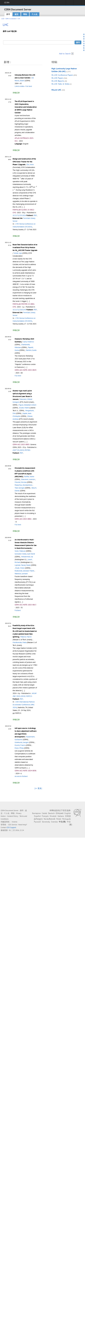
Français (45, 816)
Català (44, 813)
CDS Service (12, 824)
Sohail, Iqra (18, 253)
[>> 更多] (38, 788)
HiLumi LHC (56, 90)
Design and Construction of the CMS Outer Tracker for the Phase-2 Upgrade (24, 162)
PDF (35, 215)
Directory (78, 3)
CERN (6, 2)
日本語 (68, 816)
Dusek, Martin (24, 408)
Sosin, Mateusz (20, 551)
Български (36, 813)
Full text (29, 86)
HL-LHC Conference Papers (62, 75)
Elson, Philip (19, 748)
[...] (23, 207)
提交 (16, 14)
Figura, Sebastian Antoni (27, 405)
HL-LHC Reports (57, 81)
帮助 (25, 14)
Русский (37, 822)
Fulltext (18, 610)
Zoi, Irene (30, 164)
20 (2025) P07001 (21, 450)
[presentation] (20, 178)
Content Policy (12, 816)
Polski (58, 819)
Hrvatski (53, 816)
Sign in (70, 3)
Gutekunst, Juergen (22, 742)
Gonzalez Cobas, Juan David (25, 554)
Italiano (61, 816)
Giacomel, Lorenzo (28, 479)
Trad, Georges (20, 488)
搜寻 (8, 14)
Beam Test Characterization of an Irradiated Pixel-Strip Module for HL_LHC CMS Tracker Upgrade (25, 247)
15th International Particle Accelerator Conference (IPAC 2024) (24, 705)
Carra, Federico (28, 342)
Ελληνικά (59, 813)
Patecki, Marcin (26, 637)
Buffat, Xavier (29, 476)
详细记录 (16, 93)
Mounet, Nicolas (20, 482)
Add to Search (65, 53)
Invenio (14, 822)
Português (66, 819)
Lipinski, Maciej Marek (23, 565)
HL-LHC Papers (57, 78)
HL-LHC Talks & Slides (60, 84)
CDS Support (11, 827)
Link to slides (19, 86)
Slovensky (46, 822)
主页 (2, 19)
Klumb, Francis (20, 745)
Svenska (54, 822)
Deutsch (51, 813)
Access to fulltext (21, 776)
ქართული (38, 819)
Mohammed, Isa (27, 556)
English (67, 813)
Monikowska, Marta (19, 642)
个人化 (34, 14)
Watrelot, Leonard (21, 573)
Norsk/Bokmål (49, 819)
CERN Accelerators (11, 19)
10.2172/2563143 (19, 310)
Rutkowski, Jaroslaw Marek (24, 571)
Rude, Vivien (20, 568)
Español (37, 816)
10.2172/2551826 (19, 215)
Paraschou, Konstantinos (23, 485)
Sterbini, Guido (31, 350)
